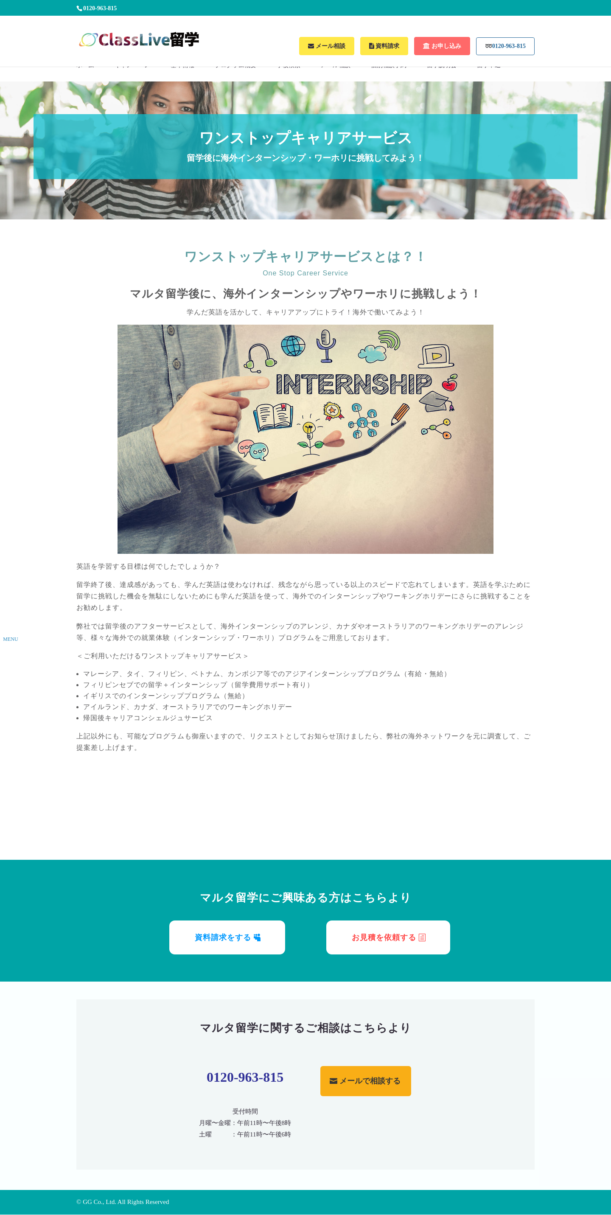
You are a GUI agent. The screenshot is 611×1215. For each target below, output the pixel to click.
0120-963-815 (245, 1077)
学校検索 (288, 65)
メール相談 (335, 65)
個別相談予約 (388, 65)
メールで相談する (370, 1081)
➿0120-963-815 (505, 46)
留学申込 (489, 65)
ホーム (85, 65)
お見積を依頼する (384, 937)
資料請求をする (223, 937)
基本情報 (182, 65)
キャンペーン (132, 65)
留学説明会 (442, 65)
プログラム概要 (235, 65)
